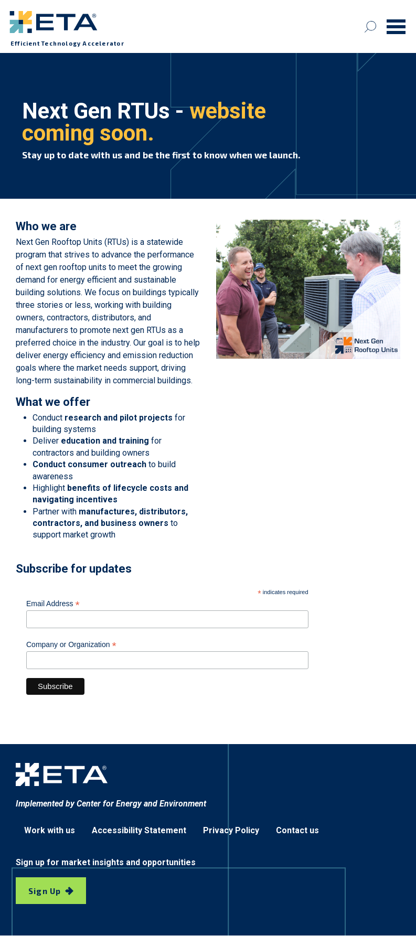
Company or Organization (71, 645)
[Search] (370, 26)
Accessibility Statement (139, 830)
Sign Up (44, 891)
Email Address (53, 604)
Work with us (49, 830)
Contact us (297, 830)
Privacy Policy (231, 830)
